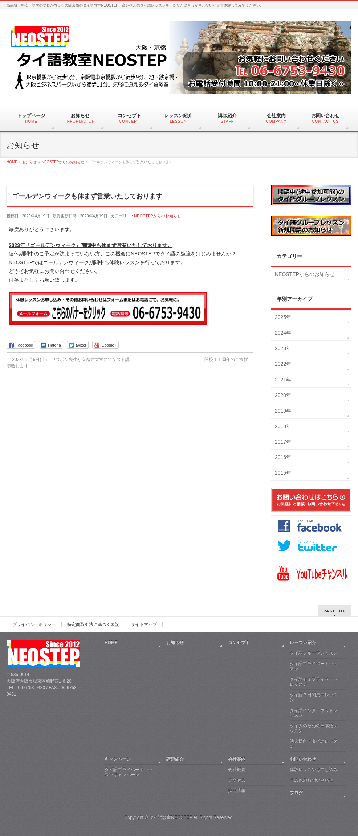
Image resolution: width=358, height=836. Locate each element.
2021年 (283, 379)
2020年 (283, 395)
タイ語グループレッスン (314, 653)
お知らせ (175, 642)
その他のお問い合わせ (311, 780)
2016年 (283, 457)
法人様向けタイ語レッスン (314, 744)
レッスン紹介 (303, 642)
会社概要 (236, 769)
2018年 (283, 426)
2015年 (283, 473)
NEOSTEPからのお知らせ (157, 216)
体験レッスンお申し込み (314, 769)
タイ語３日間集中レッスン (314, 697)
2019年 (283, 411)
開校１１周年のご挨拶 (228, 359)
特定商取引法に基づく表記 (93, 624)
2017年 (283, 442)
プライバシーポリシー (34, 624)
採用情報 (236, 790)
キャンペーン (118, 759)
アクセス (236, 780)
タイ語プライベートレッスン (314, 666)
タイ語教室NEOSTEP (170, 817)
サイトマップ (144, 624)
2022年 (283, 364)
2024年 (283, 333)
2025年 (283, 317)
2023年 (283, 348)
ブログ (296, 792)
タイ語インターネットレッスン (314, 713)
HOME (111, 642)
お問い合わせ (303, 759)
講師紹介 (175, 759)
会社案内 (236, 759)
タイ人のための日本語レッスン (314, 728)
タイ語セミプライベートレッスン (314, 682)
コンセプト (239, 642)
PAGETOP (334, 610)
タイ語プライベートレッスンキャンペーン (128, 772)
